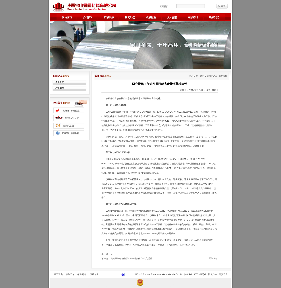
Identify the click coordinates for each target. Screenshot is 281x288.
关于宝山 (59, 274)
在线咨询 (193, 17)
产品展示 (109, 17)
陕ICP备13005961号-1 (195, 274)
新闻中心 (211, 76)
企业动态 (59, 82)
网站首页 (67, 17)
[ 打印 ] (214, 90)
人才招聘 (172, 17)
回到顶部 (213, 258)
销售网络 (82, 274)
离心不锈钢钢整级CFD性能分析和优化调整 (131, 258)
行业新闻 (59, 88)
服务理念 (70, 274)
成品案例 (151, 17)
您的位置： (194, 76)
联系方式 (93, 274)
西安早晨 (223, 274)
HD (140, 274)
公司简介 (88, 17)
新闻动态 (130, 17)
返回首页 (164, 6)
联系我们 (214, 17)
